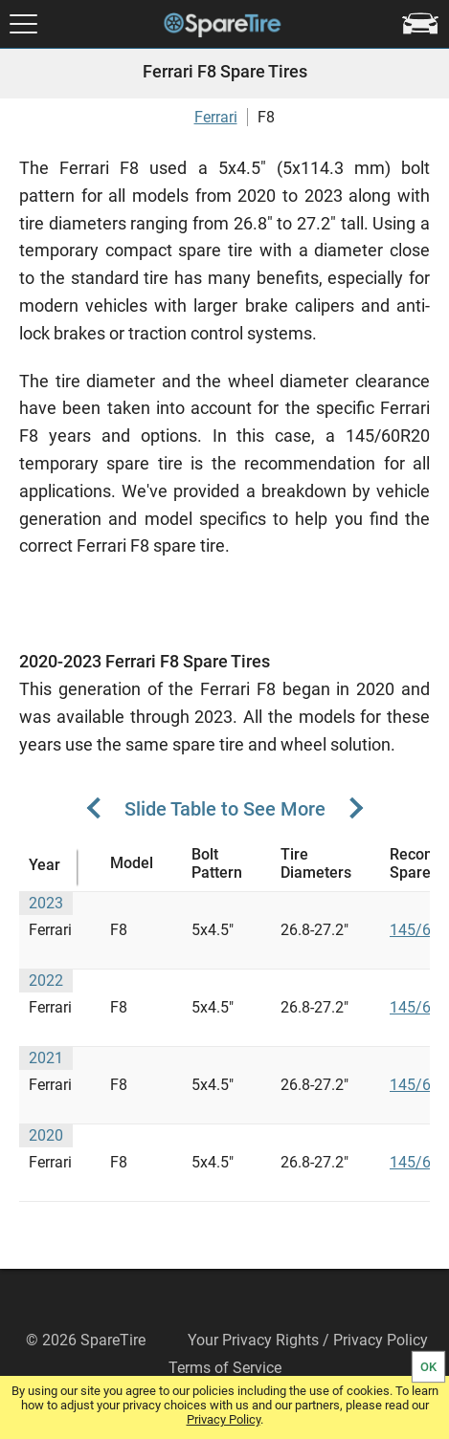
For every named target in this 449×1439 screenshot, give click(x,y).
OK (428, 1367)
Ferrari (215, 117)
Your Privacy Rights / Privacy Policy (308, 1340)
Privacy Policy (223, 1419)
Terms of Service (224, 1368)
